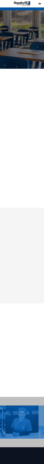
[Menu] (39, 3)
